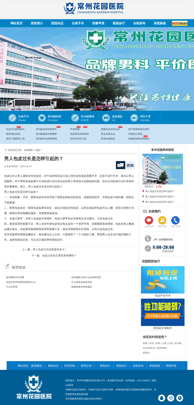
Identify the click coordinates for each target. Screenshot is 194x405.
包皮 (37, 150)
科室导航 (69, 365)
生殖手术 (78, 23)
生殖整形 (28, 150)
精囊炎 (104, 129)
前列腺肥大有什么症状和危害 (86, 277)
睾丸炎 (111, 134)
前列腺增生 (51, 129)
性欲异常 (74, 138)
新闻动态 (53, 365)
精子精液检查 (135, 129)
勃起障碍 (74, 134)
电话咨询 (175, 226)
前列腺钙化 (41, 138)
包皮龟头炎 (114, 129)
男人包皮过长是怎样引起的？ (160, 191)
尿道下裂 (10, 138)
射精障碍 (84, 134)
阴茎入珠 (20, 138)
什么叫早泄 (11, 287)
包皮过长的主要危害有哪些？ (59, 255)
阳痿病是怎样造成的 (81, 287)
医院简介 (37, 23)
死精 (158, 343)
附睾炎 (104, 138)
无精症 (146, 129)
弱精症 (146, 138)
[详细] (159, 186)
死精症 (131, 134)
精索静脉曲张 (135, 138)
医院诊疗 (119, 23)
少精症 (139, 134)
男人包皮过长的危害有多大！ (50, 249)
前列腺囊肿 (51, 134)
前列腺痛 (40, 134)
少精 (164, 343)
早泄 (72, 129)
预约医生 (162, 226)
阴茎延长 (20, 129)
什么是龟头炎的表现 (81, 282)
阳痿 (77, 129)
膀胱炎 (111, 138)
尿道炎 (104, 134)
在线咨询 (139, 23)
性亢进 (83, 138)
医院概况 (36, 365)
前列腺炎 (40, 129)
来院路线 (160, 23)
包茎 (18, 134)
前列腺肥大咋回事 (15, 277)
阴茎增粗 (10, 134)
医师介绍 (86, 365)
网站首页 (16, 23)
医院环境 (171, 365)
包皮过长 (10, 129)
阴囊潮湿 (52, 138)
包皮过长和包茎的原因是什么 (21, 282)
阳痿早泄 (98, 23)
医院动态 (57, 23)
